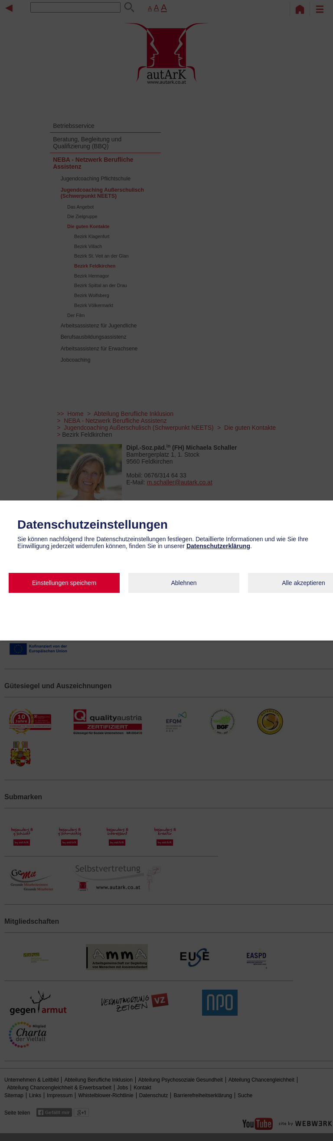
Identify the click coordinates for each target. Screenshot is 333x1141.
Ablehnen (183, 582)
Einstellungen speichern (64, 582)
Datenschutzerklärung (218, 546)
